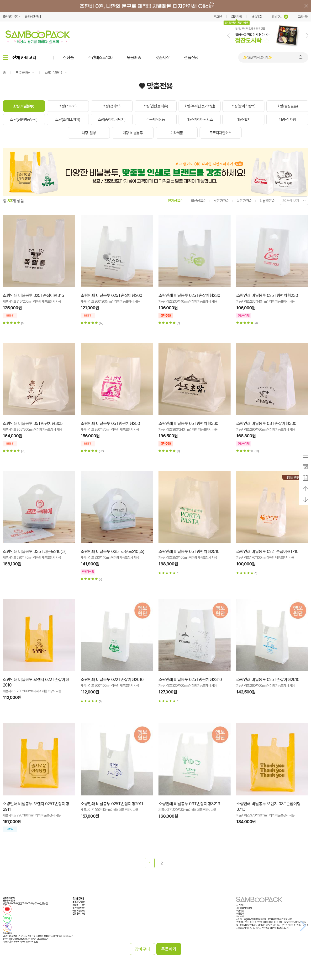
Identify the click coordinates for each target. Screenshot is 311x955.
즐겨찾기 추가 (11, 17)
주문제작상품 (155, 119)
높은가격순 (244, 201)
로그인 (217, 17)
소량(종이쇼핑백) (243, 106)
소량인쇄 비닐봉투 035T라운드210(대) (34, 551)
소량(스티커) (68, 106)
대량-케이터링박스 (199, 119)
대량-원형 (89, 133)
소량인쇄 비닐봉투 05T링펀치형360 (188, 423)
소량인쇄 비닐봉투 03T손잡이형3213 (189, 803)
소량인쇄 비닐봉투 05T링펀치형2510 (188, 551)
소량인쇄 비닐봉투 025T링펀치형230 (267, 295)
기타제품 (176, 133)
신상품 (68, 57)
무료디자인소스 (220, 133)
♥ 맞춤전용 (22, 72)
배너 (155, 6)
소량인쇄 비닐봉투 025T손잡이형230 (189, 295)
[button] (228, 35)
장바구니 (280, 17)
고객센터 (303, 17)
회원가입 (236, 17)
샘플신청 (191, 57)
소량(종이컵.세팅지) (112, 119)
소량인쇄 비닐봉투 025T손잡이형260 (111, 295)
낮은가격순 (221, 201)
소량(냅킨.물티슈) (155, 106)
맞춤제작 (162, 57)
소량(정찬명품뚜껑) (23, 119)
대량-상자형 (287, 119)
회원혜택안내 (33, 17)
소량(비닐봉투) (53, 72)
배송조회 (257, 17)
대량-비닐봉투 (133, 133)
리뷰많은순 (267, 201)
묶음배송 (134, 57)
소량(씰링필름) (287, 106)
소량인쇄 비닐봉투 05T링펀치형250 (110, 423)
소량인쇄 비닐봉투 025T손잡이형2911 (112, 803)
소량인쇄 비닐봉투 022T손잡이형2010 (112, 679)
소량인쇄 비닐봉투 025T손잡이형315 (33, 295)
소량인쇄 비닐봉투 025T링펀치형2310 (190, 679)
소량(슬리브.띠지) (67, 119)
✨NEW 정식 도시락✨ (257, 57)
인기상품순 (175, 201)
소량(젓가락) (112, 106)
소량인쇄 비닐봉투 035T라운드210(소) (112, 551)
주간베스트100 (100, 57)
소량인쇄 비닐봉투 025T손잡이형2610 (267, 679)
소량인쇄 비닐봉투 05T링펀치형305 (33, 423)
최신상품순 (198, 201)
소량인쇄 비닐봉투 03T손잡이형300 (266, 423)
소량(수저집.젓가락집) (199, 106)
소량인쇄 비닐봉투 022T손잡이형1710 (267, 551)
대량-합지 (243, 119)
